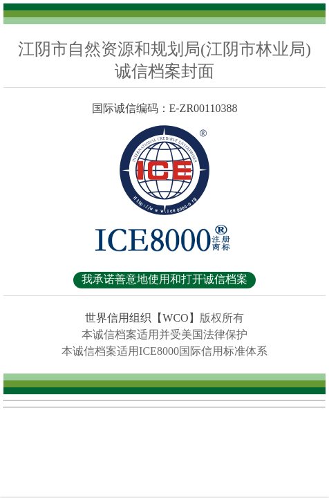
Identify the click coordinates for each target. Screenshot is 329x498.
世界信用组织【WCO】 (142, 318)
